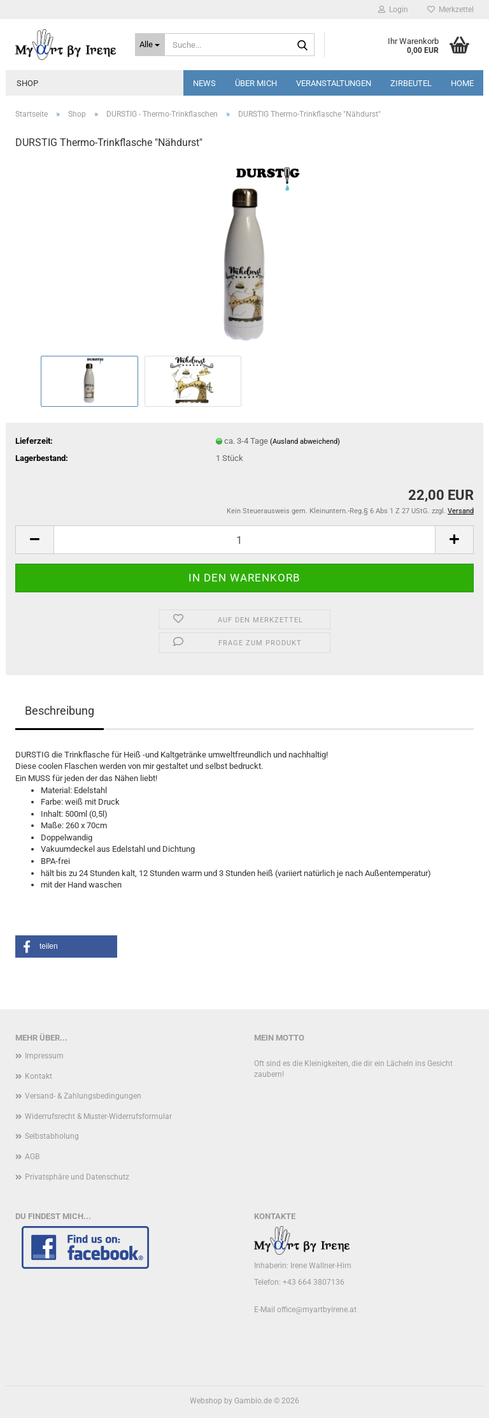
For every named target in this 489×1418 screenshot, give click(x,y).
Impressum (44, 1055)
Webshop (206, 1400)
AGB (32, 1156)
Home (462, 83)
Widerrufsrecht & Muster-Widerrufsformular (98, 1116)
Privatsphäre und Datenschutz (77, 1177)
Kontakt (38, 1076)
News (204, 83)
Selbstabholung (52, 1136)
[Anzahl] (244, 539)
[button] (34, 539)
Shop (27, 83)
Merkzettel (450, 9)
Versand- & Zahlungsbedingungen (83, 1096)
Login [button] (393, 9)
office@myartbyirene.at (317, 1309)
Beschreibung (59, 710)
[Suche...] (150, 44)
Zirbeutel (411, 83)
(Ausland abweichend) (305, 441)
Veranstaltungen (333, 83)
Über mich (256, 83)
